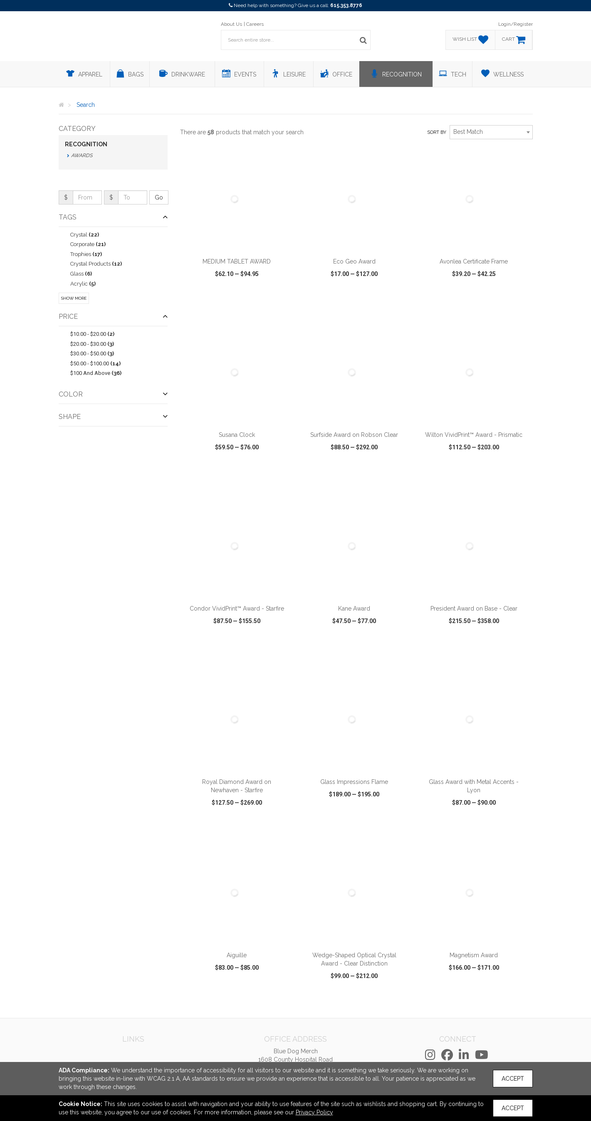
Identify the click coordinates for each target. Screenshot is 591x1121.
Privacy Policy (314, 1112)
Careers (255, 24)
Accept (513, 1078)
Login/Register (515, 24)
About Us (231, 24)
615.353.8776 (346, 5)
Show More (74, 298)
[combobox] (491, 132)
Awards (81, 155)
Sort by (436, 132)
